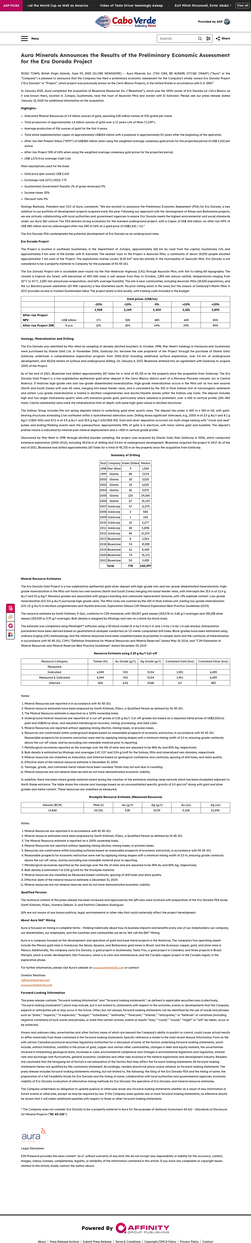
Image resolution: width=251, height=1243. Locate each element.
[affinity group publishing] (10, 626)
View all (242, 5)
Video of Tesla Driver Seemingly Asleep (144, 5)
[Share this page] (222, 38)
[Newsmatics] (10, 634)
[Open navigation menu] (30, 38)
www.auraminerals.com (108, 967)
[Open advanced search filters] (208, 39)
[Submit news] (10, 608)
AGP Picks (11, 5)
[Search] (176, 39)
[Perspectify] (10, 617)
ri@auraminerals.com (35, 980)
